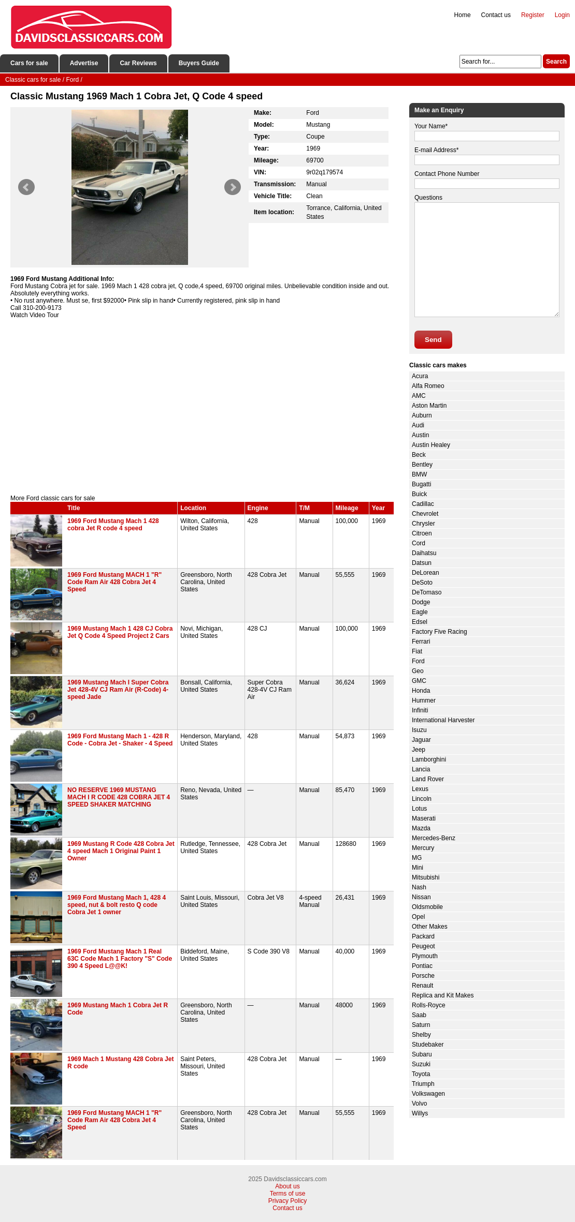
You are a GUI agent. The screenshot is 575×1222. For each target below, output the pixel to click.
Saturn (421, 1025)
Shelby (421, 1034)
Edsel (419, 621)
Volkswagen (428, 1093)
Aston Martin (429, 405)
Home (462, 15)
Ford (418, 661)
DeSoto (422, 582)
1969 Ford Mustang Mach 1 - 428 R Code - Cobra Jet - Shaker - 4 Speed (119, 740)
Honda (421, 690)
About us (287, 1186)
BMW (419, 474)
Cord (418, 543)
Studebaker (427, 1044)
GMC (419, 680)
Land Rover (428, 779)
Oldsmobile (427, 907)
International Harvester (443, 720)
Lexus (420, 789)
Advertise (84, 63)
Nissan (421, 897)
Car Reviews (138, 63)
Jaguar (421, 739)
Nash (419, 887)
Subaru (422, 1054)
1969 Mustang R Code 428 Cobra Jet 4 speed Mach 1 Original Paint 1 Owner (121, 851)
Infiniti (420, 710)
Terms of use (288, 1193)
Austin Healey (431, 445)
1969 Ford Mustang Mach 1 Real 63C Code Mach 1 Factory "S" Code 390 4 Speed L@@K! (119, 959)
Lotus (419, 808)
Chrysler (423, 523)
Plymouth (425, 956)
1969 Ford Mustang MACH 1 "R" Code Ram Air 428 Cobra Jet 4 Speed (114, 582)
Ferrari (421, 641)
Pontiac (422, 966)
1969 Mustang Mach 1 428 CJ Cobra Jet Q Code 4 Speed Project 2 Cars (119, 632)
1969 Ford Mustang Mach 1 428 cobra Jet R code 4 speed (113, 524)
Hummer (424, 700)
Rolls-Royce (428, 1005)
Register (532, 15)
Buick (419, 494)
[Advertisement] (202, 406)
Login (562, 15)
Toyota (421, 1074)
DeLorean (425, 572)
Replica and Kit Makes (442, 995)
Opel (418, 916)
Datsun (422, 563)
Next (232, 187)
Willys (420, 1113)
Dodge (421, 602)
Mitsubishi (425, 877)
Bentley (422, 464)
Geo (418, 671)
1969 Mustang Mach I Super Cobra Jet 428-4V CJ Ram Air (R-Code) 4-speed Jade (117, 690)
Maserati (424, 818)
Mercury (423, 848)
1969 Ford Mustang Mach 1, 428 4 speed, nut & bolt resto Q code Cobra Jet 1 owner (116, 905)
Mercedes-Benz (433, 838)
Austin (420, 435)
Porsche (423, 975)
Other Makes (430, 926)
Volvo (419, 1103)
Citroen (422, 533)
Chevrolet (425, 513)
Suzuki (421, 1064)
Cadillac (423, 504)
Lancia (421, 769)
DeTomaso (426, 592)
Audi (418, 425)
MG (417, 857)
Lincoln (422, 798)
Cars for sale (29, 63)
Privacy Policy (287, 1200)
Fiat (417, 651)
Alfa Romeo (428, 386)
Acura (420, 376)
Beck (419, 454)
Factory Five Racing (439, 631)
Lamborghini (429, 759)
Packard (423, 936)
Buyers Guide (199, 63)
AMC (419, 395)
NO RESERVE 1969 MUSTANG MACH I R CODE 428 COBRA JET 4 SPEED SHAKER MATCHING (118, 797)
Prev (26, 187)
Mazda (421, 828)
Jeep (418, 749)
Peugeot (423, 946)
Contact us (496, 15)
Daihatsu (424, 553)
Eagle (420, 612)
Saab (419, 1015)
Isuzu (419, 730)
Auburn (422, 415)
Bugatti (421, 484)
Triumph (423, 1083)
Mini (417, 867)
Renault (422, 985)
